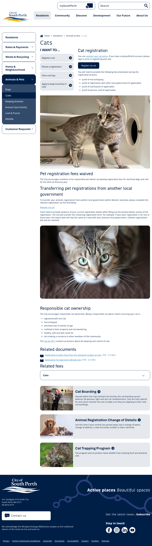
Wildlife (9, 119)
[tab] (95, 375)
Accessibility (73, 541)
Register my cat (88, 65)
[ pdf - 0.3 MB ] (108, 355)
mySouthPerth (68, 6)
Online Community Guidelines (26, 541)
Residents (42, 15)
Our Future (123, 15)
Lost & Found (12, 113)
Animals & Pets (14, 79)
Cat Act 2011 (49, 341)
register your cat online (97, 56)
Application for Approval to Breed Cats (63, 359)
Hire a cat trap (48, 75)
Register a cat (48, 57)
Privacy (6, 541)
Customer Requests (18, 129)
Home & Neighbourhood (15, 68)
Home (47, 35)
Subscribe (143, 514)
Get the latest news (120, 514)
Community (62, 15)
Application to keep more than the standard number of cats (73, 355)
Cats (8, 95)
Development (101, 15)
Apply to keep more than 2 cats (54, 85)
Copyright (47, 541)
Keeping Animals (14, 101)
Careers (85, 541)
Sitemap (105, 541)
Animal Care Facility (16, 107)
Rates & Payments (16, 47)
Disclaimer (60, 541)
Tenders (95, 541)
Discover (81, 15)
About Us (142, 15)
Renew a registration (52, 66)
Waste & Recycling (17, 57)
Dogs (8, 89)
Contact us (18, 515)
